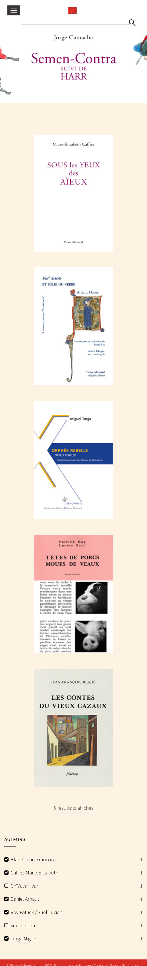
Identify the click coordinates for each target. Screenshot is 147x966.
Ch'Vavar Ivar (24, 885)
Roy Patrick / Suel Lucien (36, 912)
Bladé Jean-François (32, 859)
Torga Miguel (24, 938)
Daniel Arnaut (25, 899)
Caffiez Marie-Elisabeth (34, 872)
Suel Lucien (23, 925)
